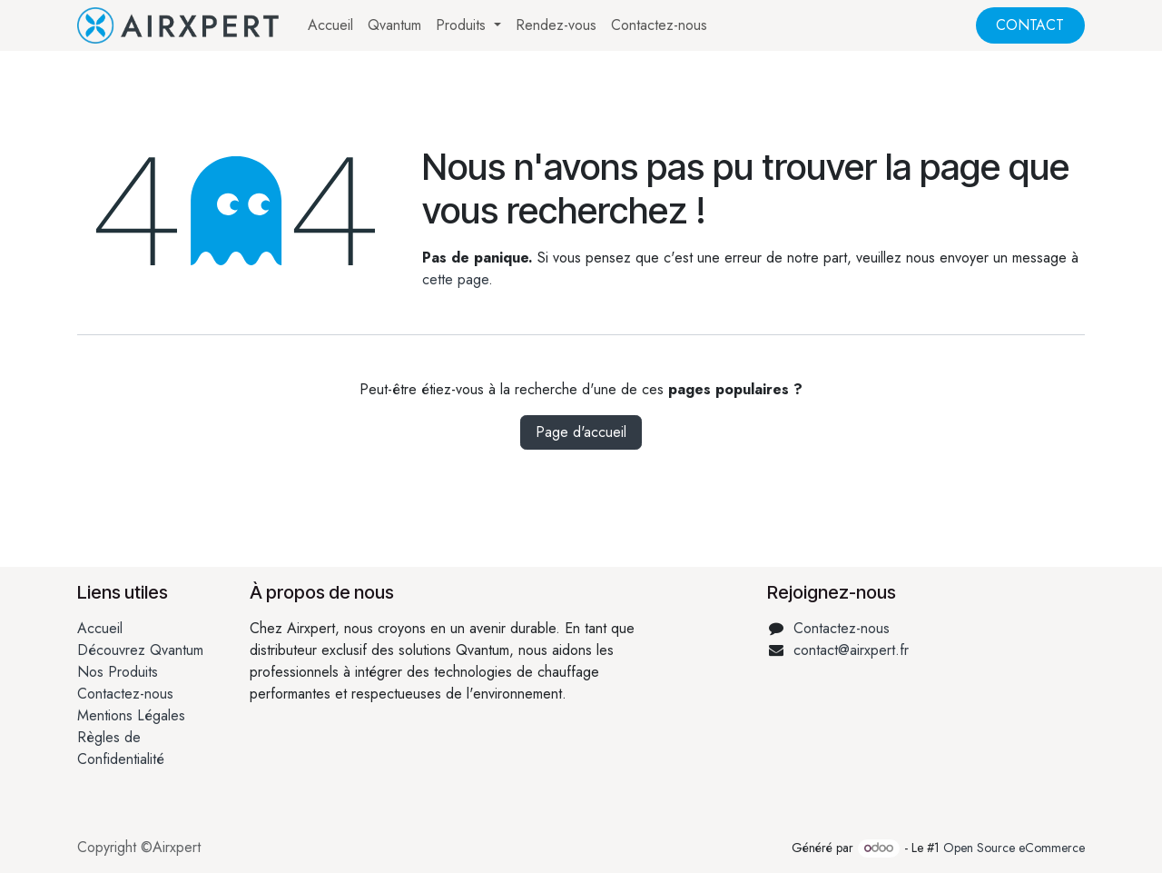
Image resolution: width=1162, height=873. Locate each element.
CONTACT (1030, 25)
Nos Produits (117, 671)
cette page (455, 279)
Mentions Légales (131, 715)
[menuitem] (330, 25)
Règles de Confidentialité (120, 748)
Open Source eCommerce (1014, 847)
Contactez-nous (125, 693)
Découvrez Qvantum (140, 650)
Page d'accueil (581, 432)
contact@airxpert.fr (851, 650)
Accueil (100, 628)
